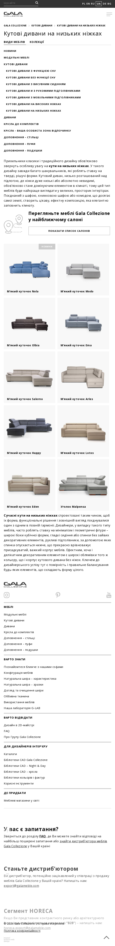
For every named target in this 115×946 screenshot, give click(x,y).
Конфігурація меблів (18, 673)
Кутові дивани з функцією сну (31, 71)
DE (104, 3)
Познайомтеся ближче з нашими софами (33, 667)
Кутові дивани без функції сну (31, 77)
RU (93, 3)
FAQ (7, 731)
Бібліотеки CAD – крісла (21, 771)
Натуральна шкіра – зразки (23, 684)
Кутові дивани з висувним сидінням (36, 84)
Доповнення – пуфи (19, 144)
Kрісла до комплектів (19, 632)
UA (99, 3)
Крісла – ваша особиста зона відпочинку (37, 130)
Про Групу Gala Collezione (22, 737)
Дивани (10, 117)
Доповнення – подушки (23, 150)
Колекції (37, 42)
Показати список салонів (69, 231)
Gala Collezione (15, 25)
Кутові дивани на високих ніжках (33, 104)
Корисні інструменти (19, 783)
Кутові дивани (41, 25)
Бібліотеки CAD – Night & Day (25, 766)
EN (88, 3)
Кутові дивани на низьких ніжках (33, 110)
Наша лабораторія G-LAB (22, 708)
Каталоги (10, 754)
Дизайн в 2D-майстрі (19, 725)
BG (109, 3)
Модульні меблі (16, 57)
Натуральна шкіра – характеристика (30, 678)
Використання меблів (19, 702)
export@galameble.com (21, 896)
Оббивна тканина (16, 696)
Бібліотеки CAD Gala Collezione (26, 760)
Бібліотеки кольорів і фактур (24, 777)
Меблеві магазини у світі (21, 800)
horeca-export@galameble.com (27, 935)
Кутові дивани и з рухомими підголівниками (43, 90)
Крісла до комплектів (21, 124)
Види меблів (15, 42)
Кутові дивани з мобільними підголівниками (43, 97)
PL (83, 3)
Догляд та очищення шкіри (23, 690)
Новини (10, 51)
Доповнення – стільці (21, 137)
